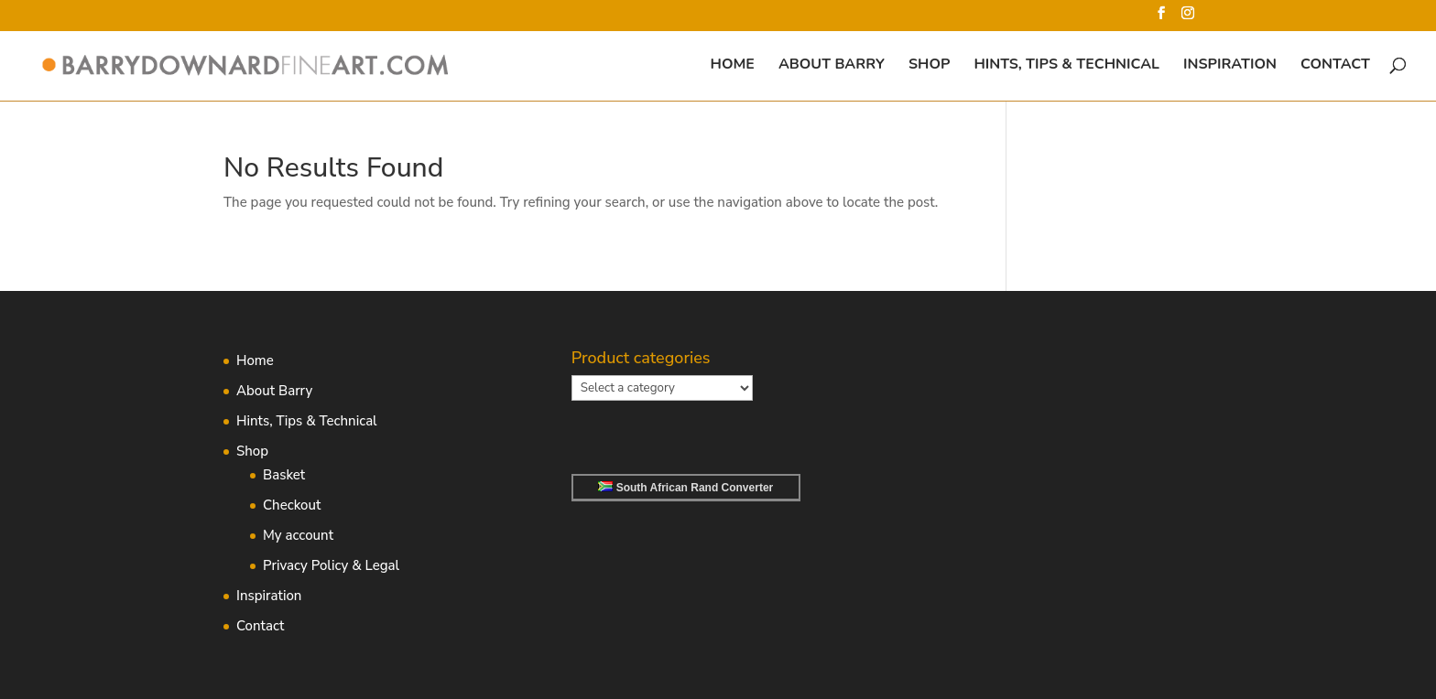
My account (298, 535)
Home (733, 66)
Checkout (292, 505)
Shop (929, 66)
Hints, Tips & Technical (1066, 66)
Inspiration (1230, 66)
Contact (1335, 66)
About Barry (831, 66)
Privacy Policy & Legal (331, 565)
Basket (284, 475)
